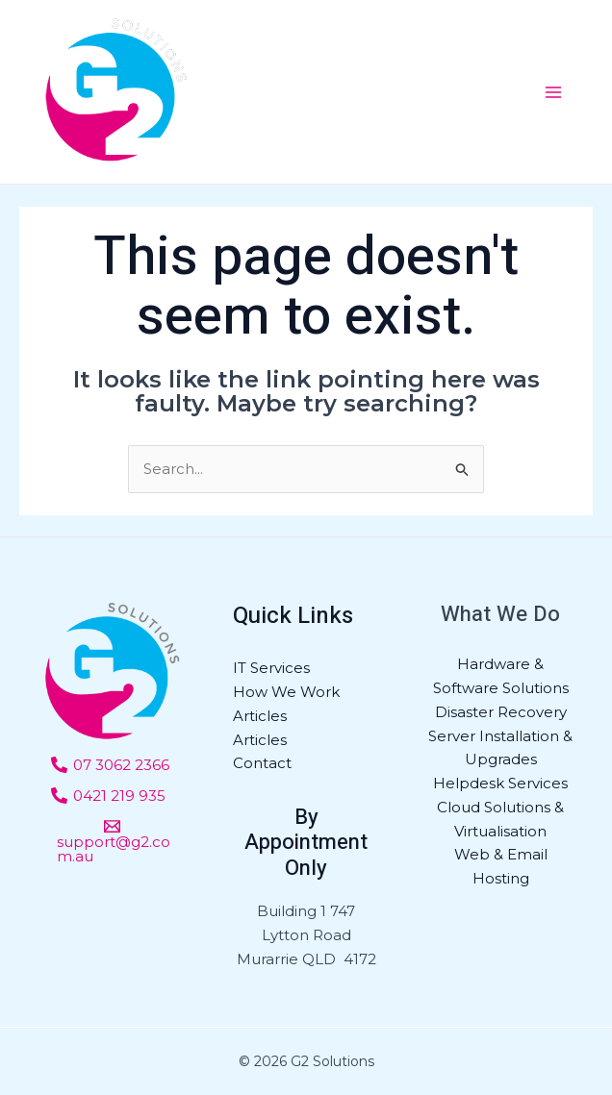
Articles (260, 716)
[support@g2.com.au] (112, 840)
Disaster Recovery (501, 712)
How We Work (286, 692)
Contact (262, 763)
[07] (110, 765)
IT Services (271, 668)
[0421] (108, 795)
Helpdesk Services (500, 783)
